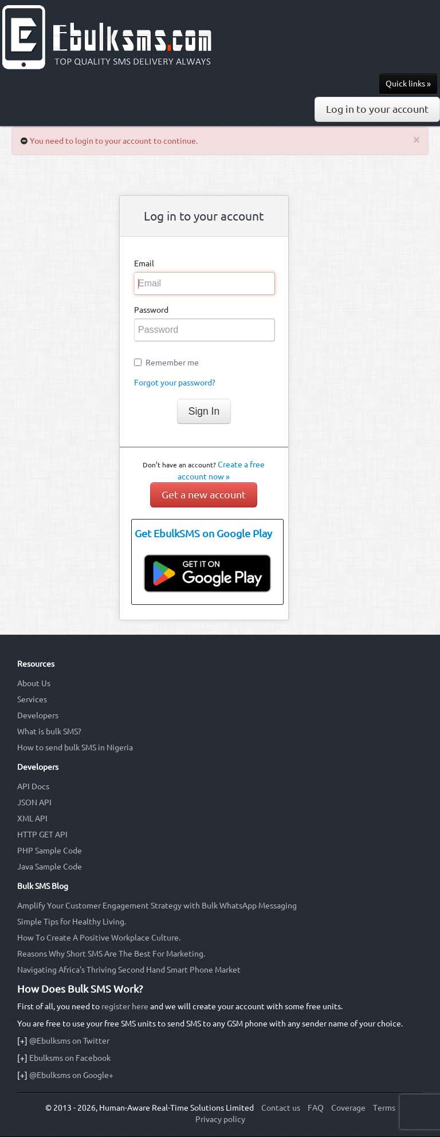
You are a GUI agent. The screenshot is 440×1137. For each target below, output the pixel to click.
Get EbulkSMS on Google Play (203, 533)
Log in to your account (377, 109)
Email (144, 263)
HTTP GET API (42, 834)
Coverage (348, 1107)
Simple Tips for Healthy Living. (71, 921)
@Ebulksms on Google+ (71, 1075)
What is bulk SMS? (49, 731)
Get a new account (204, 494)
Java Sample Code (49, 866)
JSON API (34, 802)
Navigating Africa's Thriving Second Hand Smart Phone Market (129, 969)
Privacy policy (220, 1119)
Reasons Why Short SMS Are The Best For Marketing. (111, 953)
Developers (37, 715)
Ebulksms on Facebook (70, 1058)
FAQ (316, 1107)
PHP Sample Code (49, 850)
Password (151, 309)
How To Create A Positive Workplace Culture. (98, 937)
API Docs (33, 786)
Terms (384, 1107)
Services (32, 699)
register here (124, 1006)
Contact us (280, 1107)
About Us (33, 683)
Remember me (172, 362)
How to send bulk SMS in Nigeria (75, 747)
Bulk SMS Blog (42, 886)
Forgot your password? (174, 382)
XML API (32, 818)
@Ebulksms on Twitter (69, 1040)
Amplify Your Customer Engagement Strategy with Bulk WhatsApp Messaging (157, 905)
